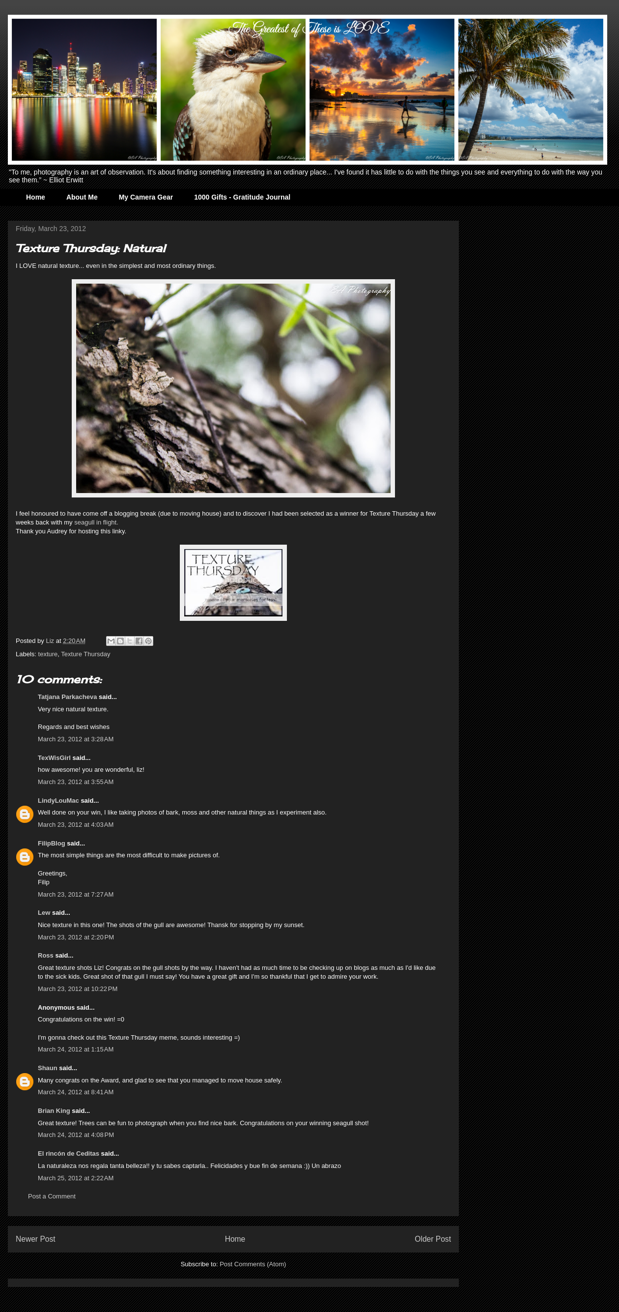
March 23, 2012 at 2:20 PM (76, 937)
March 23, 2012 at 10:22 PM (77, 988)
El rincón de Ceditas (68, 1153)
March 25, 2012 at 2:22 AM (75, 1178)
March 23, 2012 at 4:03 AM (75, 824)
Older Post (433, 1239)
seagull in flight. (96, 522)
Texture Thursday (85, 654)
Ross (46, 955)
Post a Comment (52, 1196)
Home (35, 197)
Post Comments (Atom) (253, 1264)
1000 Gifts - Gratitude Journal (242, 197)
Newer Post (36, 1239)
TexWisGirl (54, 757)
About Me (82, 197)
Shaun (47, 1068)
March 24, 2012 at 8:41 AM (75, 1092)
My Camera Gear (146, 197)
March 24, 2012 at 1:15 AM (75, 1049)
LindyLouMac (58, 800)
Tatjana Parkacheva (67, 696)
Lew (44, 912)
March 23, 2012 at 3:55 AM (75, 782)
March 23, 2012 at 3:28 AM (75, 739)
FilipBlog (51, 843)
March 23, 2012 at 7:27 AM (75, 894)
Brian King (54, 1110)
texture (48, 654)
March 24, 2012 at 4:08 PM (76, 1134)
